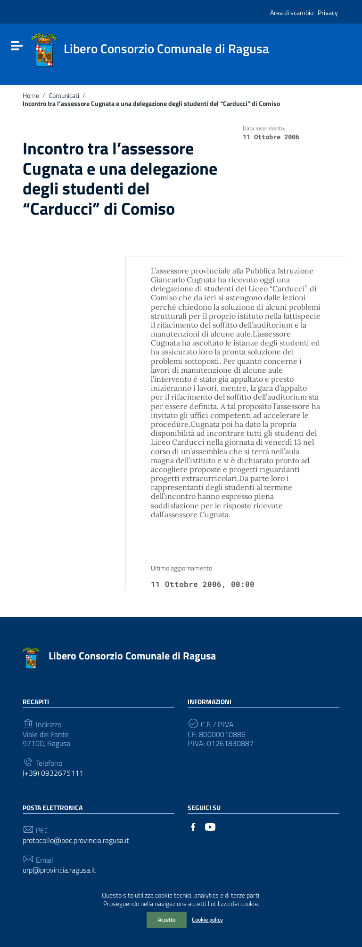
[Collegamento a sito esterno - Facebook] (193, 826)
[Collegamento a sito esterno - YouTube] (210, 826)
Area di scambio (291, 12)
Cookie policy (207, 919)
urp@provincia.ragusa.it (59, 870)
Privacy (328, 12)
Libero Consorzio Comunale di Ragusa (132, 656)
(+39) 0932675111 (53, 773)
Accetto (166, 919)
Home (31, 95)
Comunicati (64, 95)
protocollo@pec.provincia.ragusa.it (76, 840)
